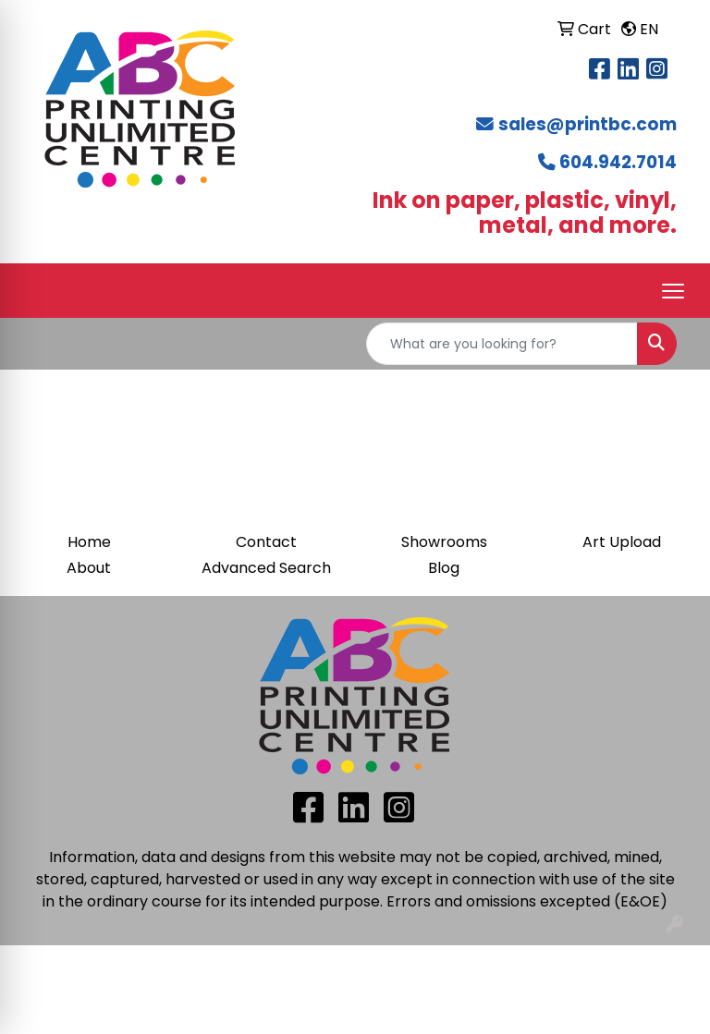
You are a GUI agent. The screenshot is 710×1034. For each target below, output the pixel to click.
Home (89, 542)
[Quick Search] (502, 343)
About (89, 567)
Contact (266, 542)
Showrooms (444, 542)
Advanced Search (266, 567)
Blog (443, 567)
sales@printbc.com (587, 124)
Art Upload (621, 542)
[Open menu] (673, 291)
